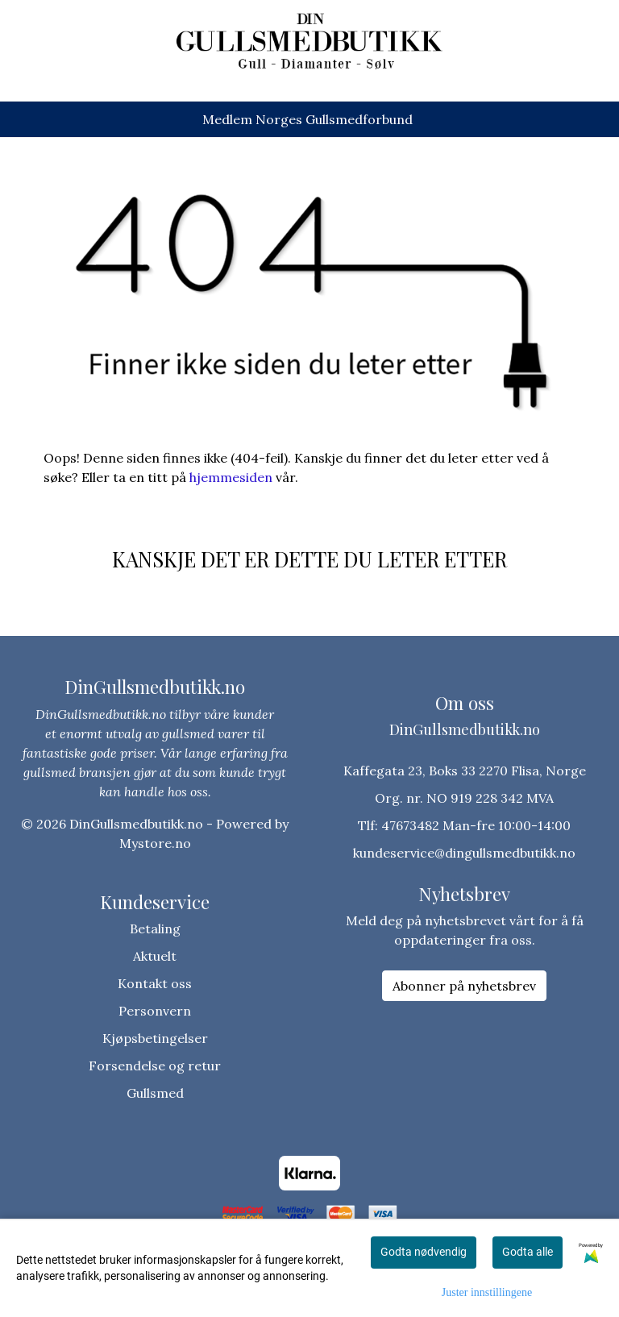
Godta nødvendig (423, 1251)
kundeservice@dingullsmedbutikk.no (464, 853)
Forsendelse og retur (155, 1065)
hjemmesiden (230, 477)
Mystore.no (155, 843)
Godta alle (527, 1251)
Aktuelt (155, 956)
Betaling (155, 928)
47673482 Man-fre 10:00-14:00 (476, 825)
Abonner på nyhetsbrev (464, 986)
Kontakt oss (155, 983)
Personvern (154, 1011)
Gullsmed (155, 1093)
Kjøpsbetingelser (155, 1038)
